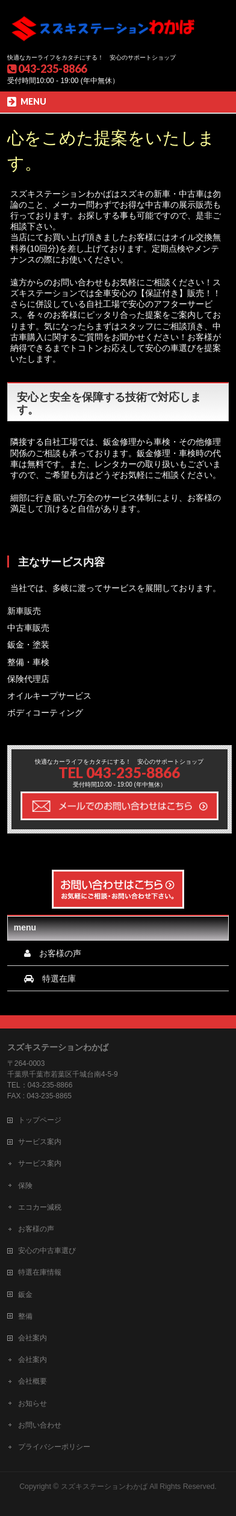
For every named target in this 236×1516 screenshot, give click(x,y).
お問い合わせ (39, 1425)
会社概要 (32, 1381)
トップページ (39, 1120)
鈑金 (25, 1294)
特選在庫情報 (39, 1272)
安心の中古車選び (47, 1250)
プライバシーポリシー (54, 1447)
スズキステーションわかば (104, 1486)
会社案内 (32, 1338)
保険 (25, 1185)
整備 (25, 1316)
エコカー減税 (39, 1207)
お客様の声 (36, 1229)
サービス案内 (39, 1141)
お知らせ (32, 1403)
